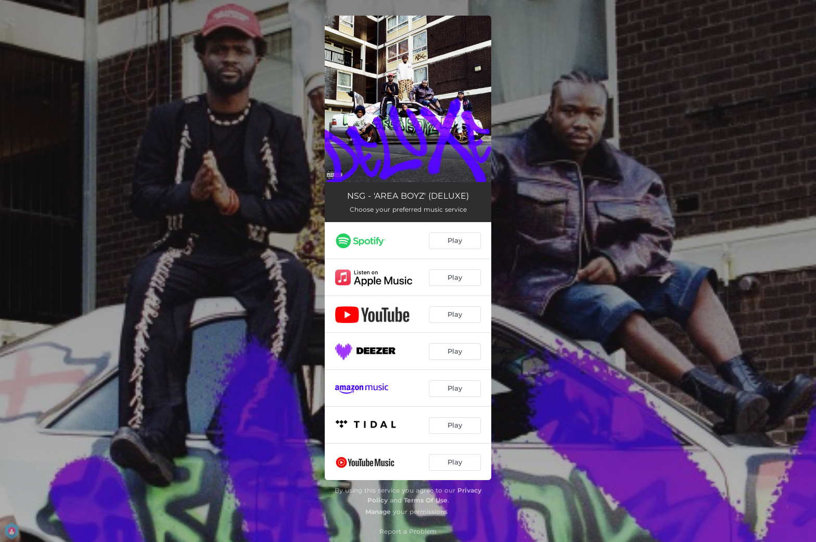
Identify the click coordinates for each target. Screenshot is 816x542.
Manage (378, 511)
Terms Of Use (426, 500)
